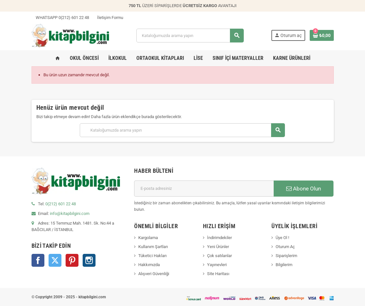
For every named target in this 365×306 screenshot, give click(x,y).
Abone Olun (303, 188)
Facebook (38, 260)
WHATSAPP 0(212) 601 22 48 (60, 17)
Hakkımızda (149, 264)
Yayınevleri (217, 264)
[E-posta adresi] (204, 189)
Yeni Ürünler (218, 246)
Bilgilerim (284, 264)
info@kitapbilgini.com (69, 213)
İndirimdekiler (219, 237)
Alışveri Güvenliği (153, 273)
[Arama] (190, 35)
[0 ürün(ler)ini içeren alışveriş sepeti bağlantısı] (322, 35)
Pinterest (72, 260)
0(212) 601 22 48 (60, 203)
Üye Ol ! (282, 237)
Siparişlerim (286, 255)
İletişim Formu (108, 17)
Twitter (55, 260)
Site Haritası (218, 273)
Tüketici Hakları (152, 255)
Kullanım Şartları (153, 246)
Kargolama (148, 237)
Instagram (89, 260)
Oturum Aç (285, 246)
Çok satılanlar (219, 255)
